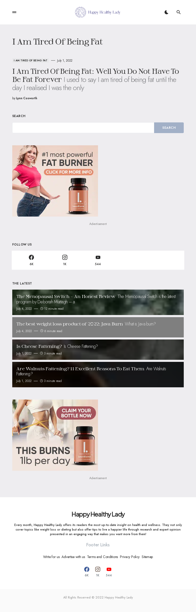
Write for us (51, 556)
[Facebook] (31, 260)
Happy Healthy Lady (98, 514)
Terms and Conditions (102, 556)
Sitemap (147, 556)
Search (19, 116)
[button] (14, 12)
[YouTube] (98, 260)
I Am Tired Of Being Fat (30, 60)
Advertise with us (73, 556)
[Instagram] (64, 260)
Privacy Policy (130, 556)
